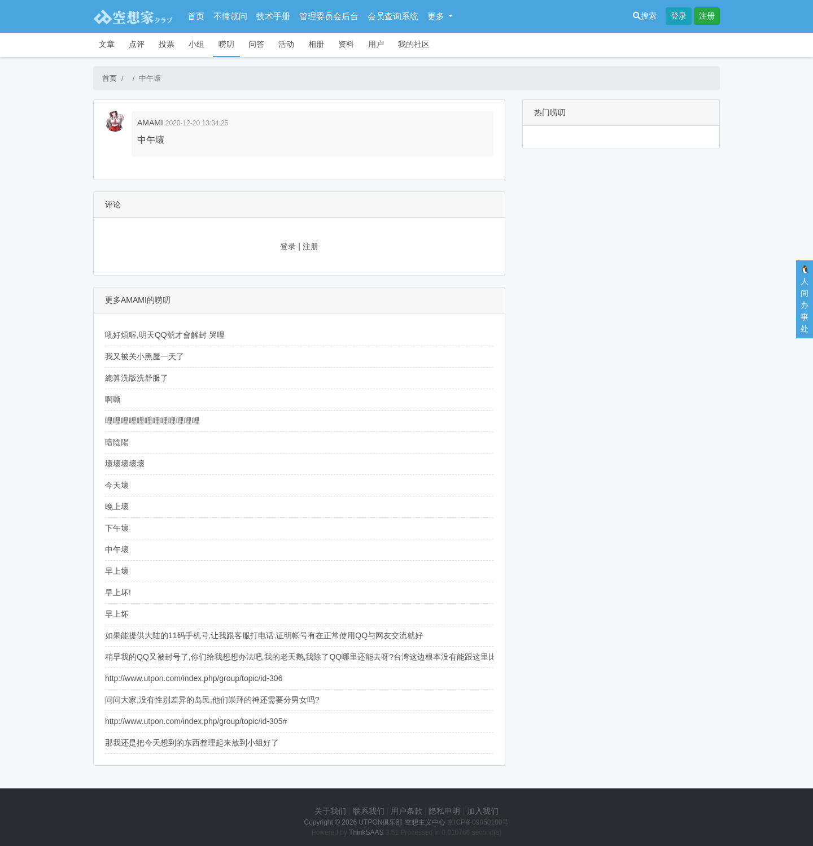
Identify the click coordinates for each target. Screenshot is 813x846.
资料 (346, 44)
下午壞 (117, 528)
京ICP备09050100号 (478, 822)
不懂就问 (230, 16)
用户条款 (406, 811)
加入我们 (483, 811)
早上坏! (118, 592)
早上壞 (117, 570)
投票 (166, 44)
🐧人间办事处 (805, 299)
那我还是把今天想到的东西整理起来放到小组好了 (192, 742)
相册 (316, 44)
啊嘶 (113, 399)
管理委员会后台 (329, 16)
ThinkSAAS (366, 832)
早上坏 (117, 613)
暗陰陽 (117, 442)
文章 (107, 44)
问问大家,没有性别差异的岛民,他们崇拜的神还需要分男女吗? (212, 699)
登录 (679, 15)
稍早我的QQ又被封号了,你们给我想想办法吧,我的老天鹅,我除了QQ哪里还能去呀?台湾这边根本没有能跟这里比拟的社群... (320, 656)
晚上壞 (117, 506)
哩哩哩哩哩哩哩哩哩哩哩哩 (152, 420)
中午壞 (117, 549)
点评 (137, 44)
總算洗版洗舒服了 (136, 377)
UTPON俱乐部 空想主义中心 (402, 822)
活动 (286, 44)
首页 (195, 16)
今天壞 (117, 485)
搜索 (645, 15)
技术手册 (273, 16)
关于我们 (330, 811)
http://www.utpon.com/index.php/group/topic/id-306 (193, 678)
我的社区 (414, 44)
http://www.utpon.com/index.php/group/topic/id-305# (196, 721)
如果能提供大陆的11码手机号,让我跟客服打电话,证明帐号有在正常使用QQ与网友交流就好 (264, 635)
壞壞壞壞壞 (125, 463)
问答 (256, 44)
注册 (707, 15)
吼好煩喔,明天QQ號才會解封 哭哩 (165, 334)
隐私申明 (444, 811)
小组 (196, 44)
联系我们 (368, 811)
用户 (376, 44)
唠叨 (226, 44)
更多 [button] (437, 16)
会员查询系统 (393, 16)
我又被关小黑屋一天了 (144, 356)
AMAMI (150, 122)
